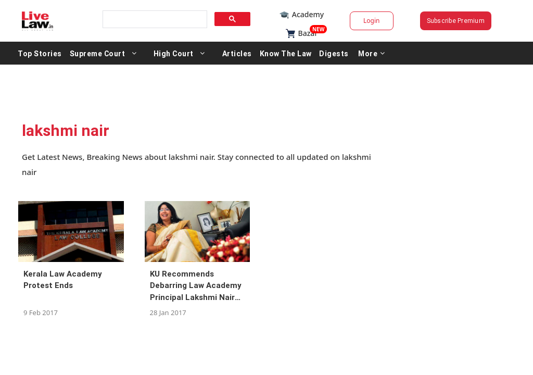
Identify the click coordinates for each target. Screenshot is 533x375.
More (415, 53)
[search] (168, 20)
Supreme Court (142, 53)
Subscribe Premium (428, 20)
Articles (281, 53)
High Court (218, 53)
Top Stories (84, 53)
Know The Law (330, 53)
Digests (378, 53)
